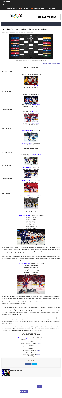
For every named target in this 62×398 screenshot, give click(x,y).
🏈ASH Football (23, 8)
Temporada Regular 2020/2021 (51, 63)
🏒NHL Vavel (51, 8)
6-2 (37, 132)
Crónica (38, 339)
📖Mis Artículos (12, 8)
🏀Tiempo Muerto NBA (37, 8)
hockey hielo (23, 32)
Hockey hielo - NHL (31, 32)
